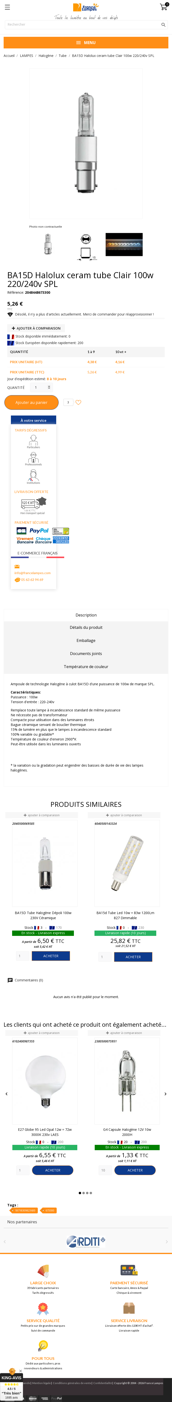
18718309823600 (25, 1210)
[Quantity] (22, 956)
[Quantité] (41, 387)
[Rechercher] (86, 24)
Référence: (15, 292)
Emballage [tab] (86, 640)
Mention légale (41, 1383)
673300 (50, 1210)
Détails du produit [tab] (86, 627)
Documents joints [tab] (86, 653)
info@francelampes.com (33, 573)
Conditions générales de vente (72, 1383)
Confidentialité (102, 1383)
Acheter (50, 956)
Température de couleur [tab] (86, 666)
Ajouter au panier (31, 402)
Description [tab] (86, 615)
